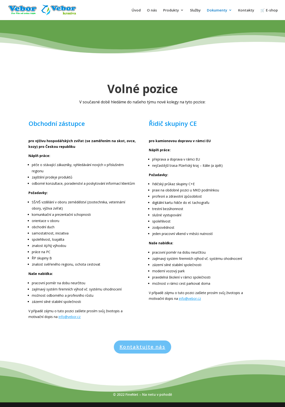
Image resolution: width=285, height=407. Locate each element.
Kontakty (246, 10)
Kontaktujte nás (143, 347)
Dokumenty (217, 10)
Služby (195, 10)
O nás (152, 10)
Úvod (136, 10)
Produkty (171, 10)
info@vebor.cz (70, 316)
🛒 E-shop (269, 10)
